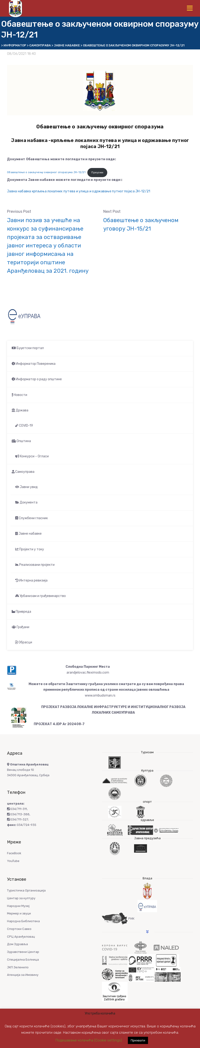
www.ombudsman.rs (100, 695)
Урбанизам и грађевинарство (40, 596)
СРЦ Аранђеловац (21, 936)
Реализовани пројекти (35, 565)
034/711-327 (17, 819)
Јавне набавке (28, 534)
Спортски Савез (19, 929)
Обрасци (23, 642)
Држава (20, 410)
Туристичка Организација (26, 890)
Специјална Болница (23, 959)
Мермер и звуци (19, 913)
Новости (19, 395)
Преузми (97, 172)
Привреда (21, 612)
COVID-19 (24, 426)
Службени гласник (31, 518)
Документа (26, 502)
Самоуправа (23, 472)
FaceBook (14, 853)
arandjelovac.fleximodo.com (88, 673)
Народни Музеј (18, 906)
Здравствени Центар (23, 952)
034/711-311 (17, 809)
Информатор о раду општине (37, 379)
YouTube (13, 861)
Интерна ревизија (31, 580)
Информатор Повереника (34, 364)
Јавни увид (26, 487)
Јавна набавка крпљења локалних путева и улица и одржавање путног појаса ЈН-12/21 (78, 191)
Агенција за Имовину (22, 975)
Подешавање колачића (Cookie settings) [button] (89, 1040)
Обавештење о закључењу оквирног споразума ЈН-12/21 (46, 172)
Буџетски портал (28, 348)
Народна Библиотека (23, 921)
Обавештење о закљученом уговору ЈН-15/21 (140, 224)
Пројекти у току (29, 549)
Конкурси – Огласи (32, 456)
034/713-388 (18, 814)
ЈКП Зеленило (18, 967)
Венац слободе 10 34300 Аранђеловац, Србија (28, 770)
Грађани (20, 627)
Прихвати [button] (138, 1040)
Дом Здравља (17, 944)
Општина (21, 441)
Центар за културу (21, 898)
